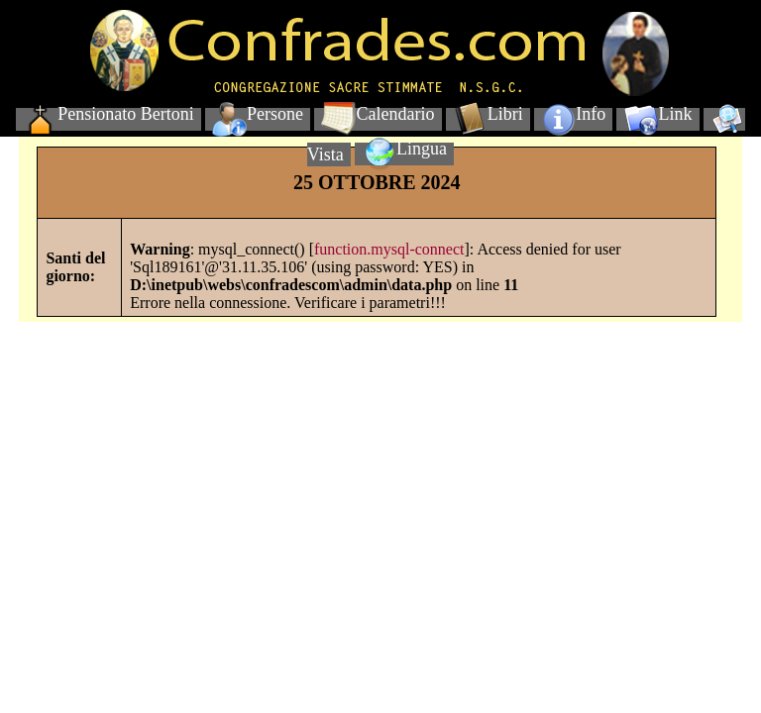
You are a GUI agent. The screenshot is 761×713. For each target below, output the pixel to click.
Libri (488, 114)
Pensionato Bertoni (108, 114)
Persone (257, 114)
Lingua (404, 148)
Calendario (377, 114)
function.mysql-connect (389, 249)
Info (573, 114)
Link (658, 114)
